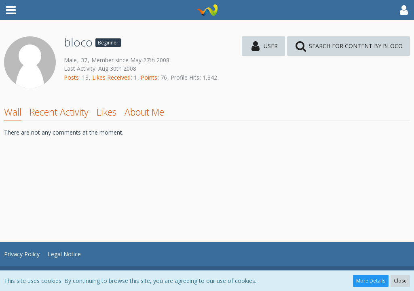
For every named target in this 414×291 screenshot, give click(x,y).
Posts (71, 77)
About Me (144, 111)
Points (149, 77)
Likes (106, 111)
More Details (370, 280)
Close (400, 280)
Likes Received (111, 77)
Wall (12, 111)
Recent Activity (59, 111)
